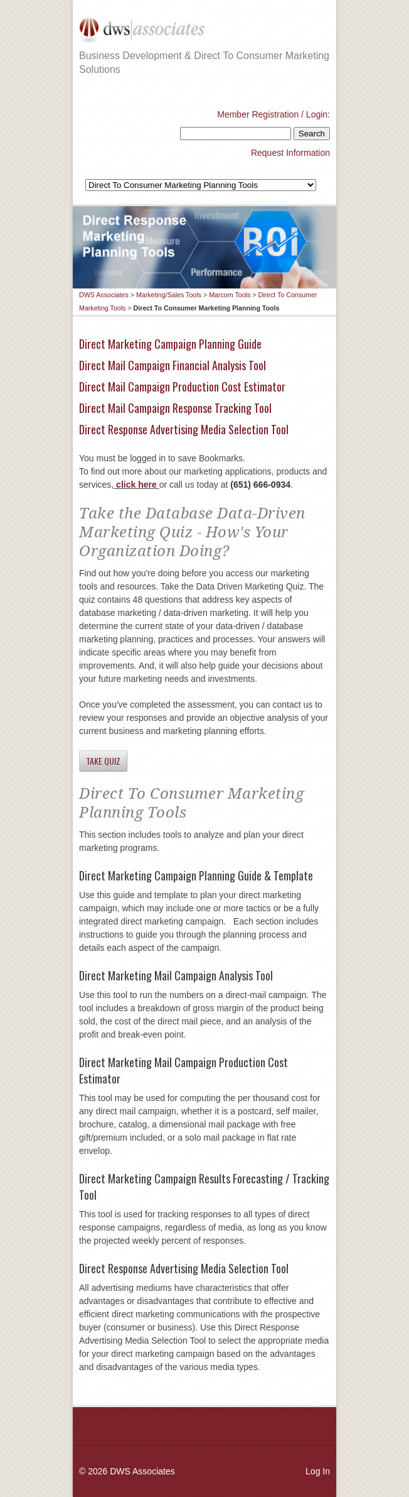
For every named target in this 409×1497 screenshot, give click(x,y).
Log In (317, 1471)
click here (135, 485)
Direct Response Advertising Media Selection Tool (184, 429)
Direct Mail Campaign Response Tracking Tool (175, 408)
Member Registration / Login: (273, 114)
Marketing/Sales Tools (168, 295)
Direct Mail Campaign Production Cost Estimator (182, 386)
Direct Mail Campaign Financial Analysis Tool (172, 365)
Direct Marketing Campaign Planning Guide (170, 344)
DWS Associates (104, 295)
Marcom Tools (229, 295)
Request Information (290, 153)
